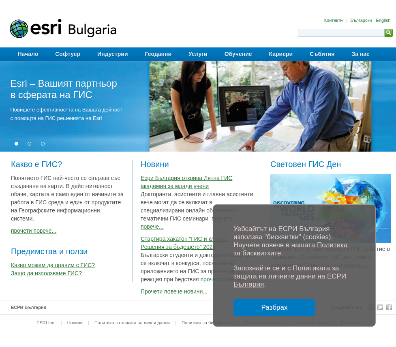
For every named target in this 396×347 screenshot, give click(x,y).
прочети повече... (33, 230)
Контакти (334, 20)
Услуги (198, 54)
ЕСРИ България (28, 307)
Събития (322, 54)
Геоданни (158, 54)
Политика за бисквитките (207, 322)
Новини (75, 322)
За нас (360, 54)
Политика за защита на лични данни (132, 322)
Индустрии (112, 54)
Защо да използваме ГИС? (46, 273)
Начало (28, 54)
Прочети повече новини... (174, 291)
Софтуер (67, 54)
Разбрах (274, 307)
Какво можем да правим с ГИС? (53, 265)
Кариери (281, 54)
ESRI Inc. (45, 322)
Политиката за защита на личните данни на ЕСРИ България (289, 276)
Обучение (238, 54)
